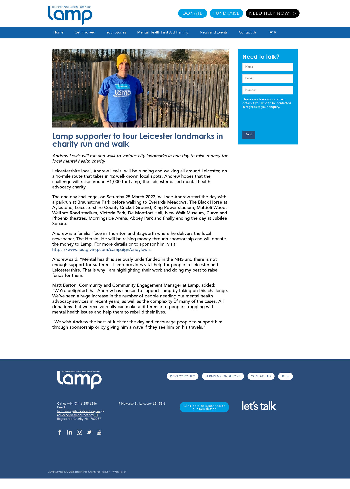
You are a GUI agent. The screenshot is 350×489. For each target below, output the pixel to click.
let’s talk (258, 407)
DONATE (193, 13)
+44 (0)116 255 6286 (82, 403)
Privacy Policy (119, 472)
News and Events (214, 32)
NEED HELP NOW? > (272, 13)
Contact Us (248, 32)
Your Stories (116, 32)
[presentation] (267, 117)
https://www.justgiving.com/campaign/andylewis (101, 250)
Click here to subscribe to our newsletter (204, 407)
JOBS (285, 376)
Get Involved (85, 32)
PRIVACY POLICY (182, 376)
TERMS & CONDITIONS (223, 376)
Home (58, 32)
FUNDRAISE (226, 13)
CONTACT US (261, 376)
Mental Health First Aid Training (163, 32)
